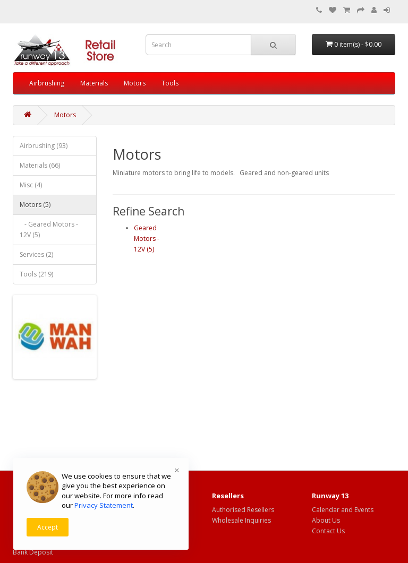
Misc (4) (31, 184)
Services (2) (36, 254)
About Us (326, 520)
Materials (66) (40, 165)
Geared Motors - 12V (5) (146, 238)
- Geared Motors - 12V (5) (49, 229)
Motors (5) (35, 204)
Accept (47, 527)
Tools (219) (36, 274)
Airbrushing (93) (43, 145)
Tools (170, 83)
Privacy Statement (103, 505)
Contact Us (328, 530)
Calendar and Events (342, 509)
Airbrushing (46, 83)
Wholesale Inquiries (241, 520)
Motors (135, 83)
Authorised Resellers (243, 509)
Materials (94, 83)
